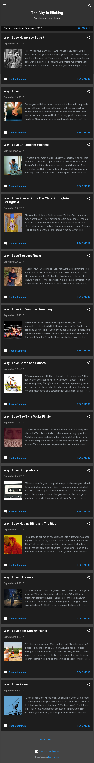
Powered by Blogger (47, 751)
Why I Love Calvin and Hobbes (25, 363)
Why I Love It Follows (18, 577)
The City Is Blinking (47, 13)
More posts (47, 739)
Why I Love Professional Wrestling (28, 309)
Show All (84, 28)
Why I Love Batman (17, 684)
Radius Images (53, 757)
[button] (88, 38)
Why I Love (11, 91)
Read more (83, 79)
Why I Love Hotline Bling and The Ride (30, 523)
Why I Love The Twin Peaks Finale (27, 416)
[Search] (90, 6)
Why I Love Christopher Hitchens (26, 145)
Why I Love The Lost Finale (22, 255)
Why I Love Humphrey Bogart (24, 37)
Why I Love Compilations (21, 470)
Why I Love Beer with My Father (25, 631)
